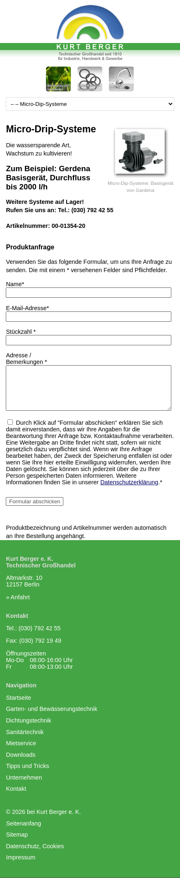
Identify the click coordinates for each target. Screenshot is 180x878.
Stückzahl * (21, 331)
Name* (15, 284)
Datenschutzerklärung (129, 482)
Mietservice (21, 743)
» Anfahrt (18, 597)
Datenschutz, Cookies (35, 846)
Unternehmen (24, 777)
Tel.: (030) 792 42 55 (33, 628)
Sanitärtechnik (24, 732)
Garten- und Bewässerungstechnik (51, 709)
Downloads (20, 754)
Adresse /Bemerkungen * (26, 358)
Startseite (18, 697)
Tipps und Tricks (27, 766)
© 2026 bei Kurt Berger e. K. (43, 812)
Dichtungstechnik (28, 720)
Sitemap (17, 834)
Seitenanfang (23, 823)
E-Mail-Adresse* (27, 308)
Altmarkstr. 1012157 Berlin (24, 581)
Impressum (20, 857)
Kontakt (16, 788)
